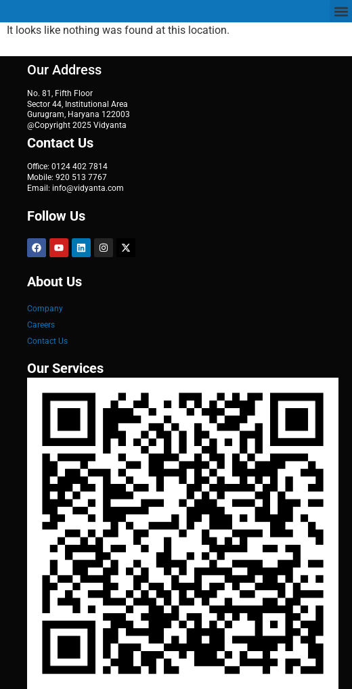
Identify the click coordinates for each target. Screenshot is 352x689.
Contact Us (47, 341)
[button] (341, 11)
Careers (41, 325)
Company (45, 308)
